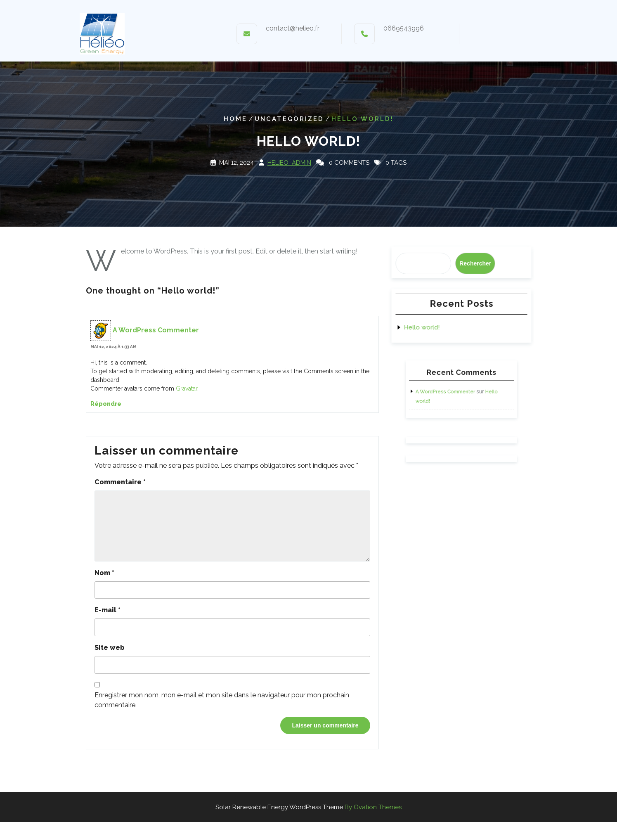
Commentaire (120, 482)
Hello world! (422, 327)
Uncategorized (289, 119)
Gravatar (186, 388)
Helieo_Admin (289, 162)
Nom (104, 573)
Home (235, 119)
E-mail (108, 610)
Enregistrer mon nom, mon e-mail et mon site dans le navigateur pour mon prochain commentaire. (222, 700)
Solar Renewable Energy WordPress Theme (308, 807)
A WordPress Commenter (156, 330)
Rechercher (475, 263)
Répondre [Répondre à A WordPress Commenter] (105, 403)
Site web (110, 647)
